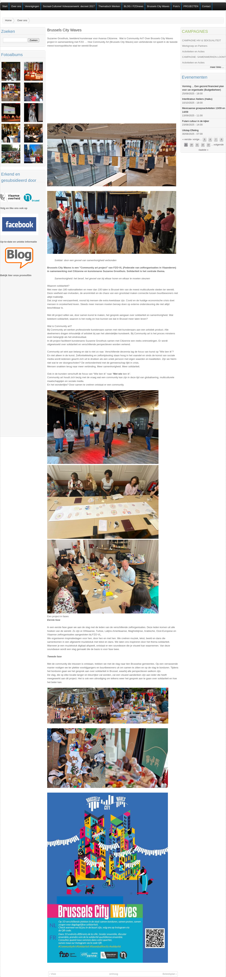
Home (8, 20)
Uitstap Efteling (190, 130)
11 (197, 145)
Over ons (16, 6)
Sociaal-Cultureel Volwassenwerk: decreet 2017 (69, 6)
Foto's (176, 6)
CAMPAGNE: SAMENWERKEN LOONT (204, 57)
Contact (206, 6)
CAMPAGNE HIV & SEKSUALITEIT (201, 40)
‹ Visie (52, 973)
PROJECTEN (191, 6)
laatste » (203, 149)
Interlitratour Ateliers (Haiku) (197, 99)
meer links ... (217, 67)
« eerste (186, 139)
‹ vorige (195, 139)
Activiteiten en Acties (193, 51)
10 (191, 145)
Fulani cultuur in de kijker (195, 121)
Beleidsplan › (170, 973)
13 (208, 145)
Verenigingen (32, 6)
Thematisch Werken (109, 6)
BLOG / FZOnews (133, 6)
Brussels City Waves (158, 6)
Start (4, 6)
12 (203, 145)
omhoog (111, 973)
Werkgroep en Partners (194, 45)
